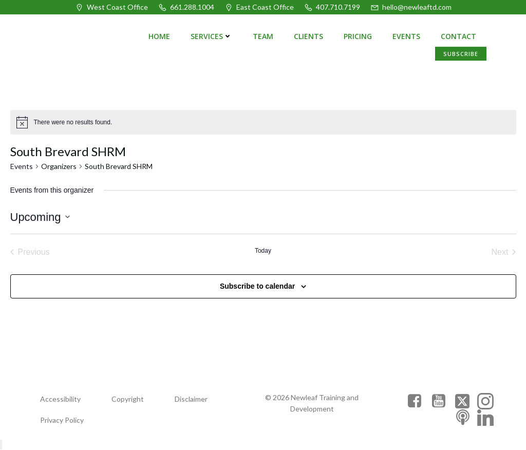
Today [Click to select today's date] (263, 250)
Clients (308, 36)
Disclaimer (191, 399)
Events (406, 36)
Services (211, 36)
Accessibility (60, 399)
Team (263, 36)
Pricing (358, 36)
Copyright (127, 399)
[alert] (263, 122)
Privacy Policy (62, 420)
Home (159, 36)
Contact (458, 36)
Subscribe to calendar (257, 286)
